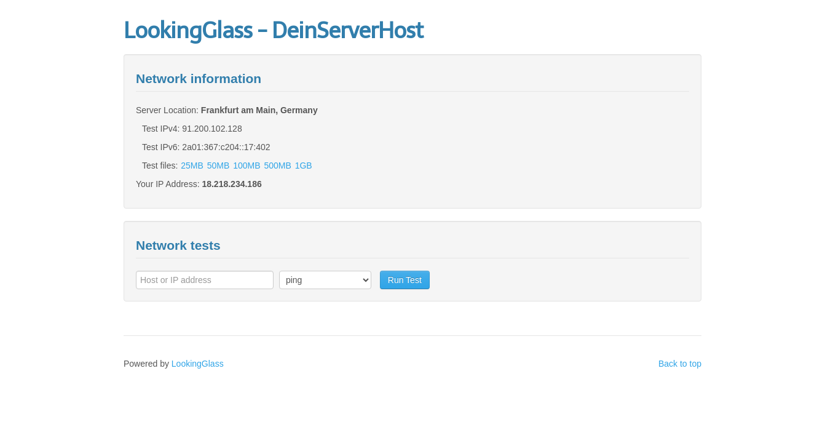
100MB (246, 165)
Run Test (405, 280)
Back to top (679, 364)
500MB (277, 165)
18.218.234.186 (231, 184)
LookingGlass (198, 364)
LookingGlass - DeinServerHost (273, 30)
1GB (303, 165)
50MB (218, 165)
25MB (192, 165)
